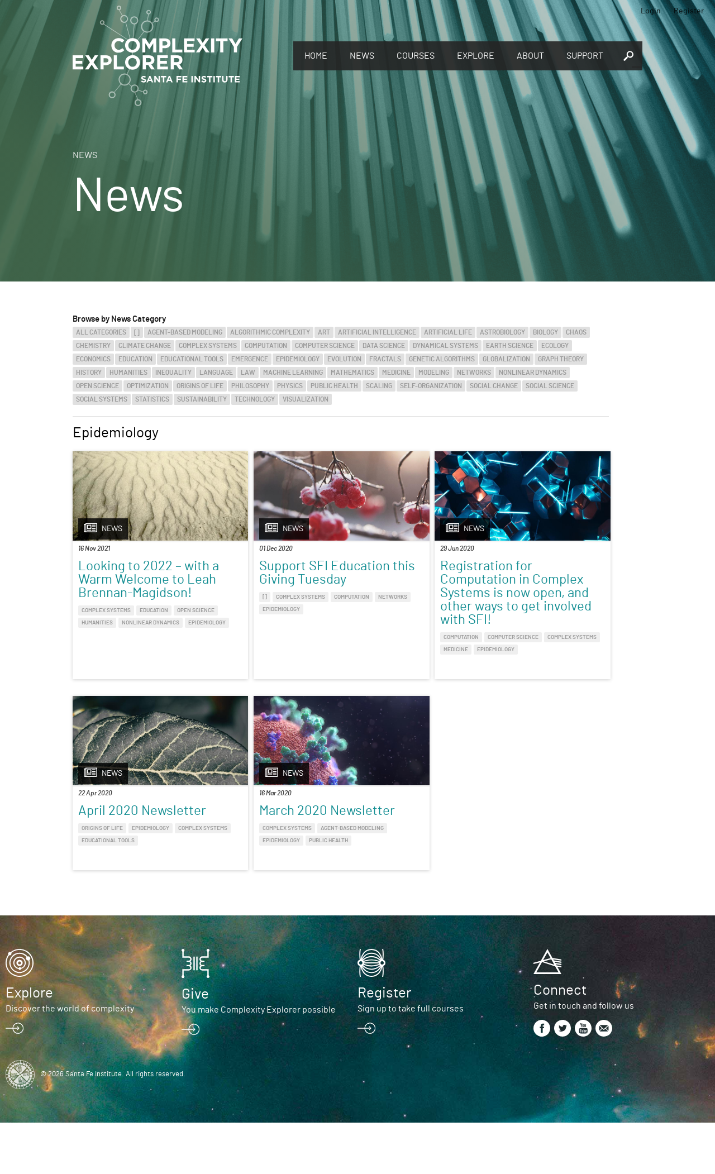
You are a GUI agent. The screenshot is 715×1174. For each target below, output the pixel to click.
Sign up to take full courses (411, 1060)
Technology (255, 399)
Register (689, 11)
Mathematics (352, 372)
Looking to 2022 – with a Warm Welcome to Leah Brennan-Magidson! (135, 586)
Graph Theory (561, 359)
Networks (474, 372)
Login (651, 11)
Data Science (384, 345)
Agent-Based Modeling (184, 332)
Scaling (379, 386)
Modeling (433, 372)
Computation (266, 345)
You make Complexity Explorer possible (259, 1061)
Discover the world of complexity (70, 1060)
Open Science (97, 386)
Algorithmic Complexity (270, 332)
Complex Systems (208, 345)
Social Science (550, 386)
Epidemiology (298, 359)
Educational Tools (191, 359)
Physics (290, 386)
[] (137, 332)
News (362, 55)
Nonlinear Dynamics (532, 372)
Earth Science (509, 345)
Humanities (128, 372)
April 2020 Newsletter (517, 573)
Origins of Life (200, 386)
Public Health (334, 386)
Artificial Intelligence (377, 332)
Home (315, 55)
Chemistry (93, 345)
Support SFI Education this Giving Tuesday (257, 580)
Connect (560, 1041)
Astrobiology (502, 332)
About (530, 55)
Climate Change (144, 345)
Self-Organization (431, 386)
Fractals (385, 359)
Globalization (506, 359)
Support (584, 55)
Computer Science (325, 345)
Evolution (344, 359)
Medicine (396, 372)
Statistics (152, 399)
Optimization (148, 386)
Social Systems (101, 399)
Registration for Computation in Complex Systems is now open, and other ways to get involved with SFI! (408, 600)
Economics (93, 359)
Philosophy (250, 386)
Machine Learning (293, 372)
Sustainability (202, 399)
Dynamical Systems (445, 345)
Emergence (249, 359)
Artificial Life (448, 332)
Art (324, 332)
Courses (416, 55)
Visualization (305, 399)
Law (248, 372)
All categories (101, 332)
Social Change (494, 386)
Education (135, 359)
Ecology (555, 345)
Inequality (173, 372)
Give (195, 1045)
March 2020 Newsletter (112, 843)
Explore (475, 55)
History (89, 372)
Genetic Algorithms (442, 359)
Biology (545, 332)
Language (216, 372)
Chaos (576, 332)
